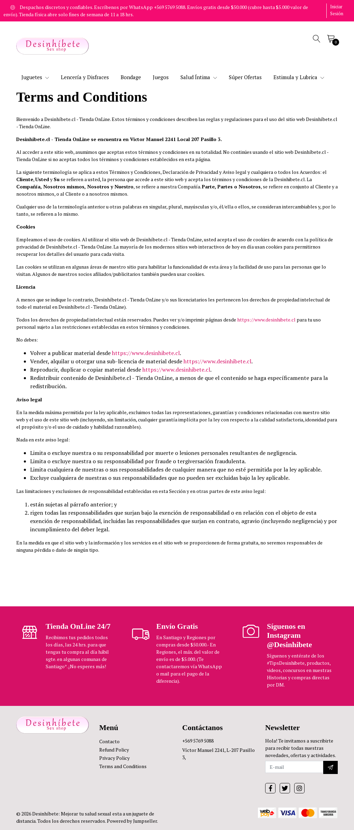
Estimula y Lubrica (298, 77)
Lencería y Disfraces (85, 77)
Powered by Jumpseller (132, 821)
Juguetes (35, 77)
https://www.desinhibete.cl (266, 319)
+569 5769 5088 (198, 740)
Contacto (109, 741)
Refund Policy (114, 749)
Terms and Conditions (123, 766)
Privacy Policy (114, 758)
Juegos (161, 77)
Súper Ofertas (245, 77)
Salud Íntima (198, 77)
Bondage (131, 77)
